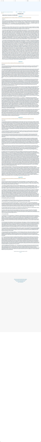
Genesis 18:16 (20, 117)
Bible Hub (20, 252)
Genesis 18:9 (20, 61)
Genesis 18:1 (20, 16)
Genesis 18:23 (20, 177)
